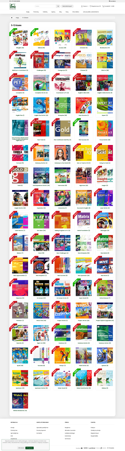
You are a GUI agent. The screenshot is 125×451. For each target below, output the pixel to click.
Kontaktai (112, 1)
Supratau (29, 448)
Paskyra (93, 427)
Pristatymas (14, 430)
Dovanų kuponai (41, 430)
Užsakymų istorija (95, 430)
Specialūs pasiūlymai (42, 427)
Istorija (12, 427)
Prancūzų (36, 12)
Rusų (67, 12)
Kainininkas (68, 436)
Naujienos (67, 427)
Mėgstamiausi (95, 433)
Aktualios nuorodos (70, 430)
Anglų (27, 12)
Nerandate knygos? (67, 6)
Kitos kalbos (76, 12)
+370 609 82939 (14, 1)
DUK (12, 436)
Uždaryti (21, 448)
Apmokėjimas (14, 433)
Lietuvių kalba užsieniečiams (91, 12)
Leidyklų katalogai (70, 433)
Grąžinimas (14, 439)
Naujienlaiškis (94, 436)
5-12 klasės (25, 17)
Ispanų (53, 12)
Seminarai (67, 439)
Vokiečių (45, 12)
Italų (60, 12)
